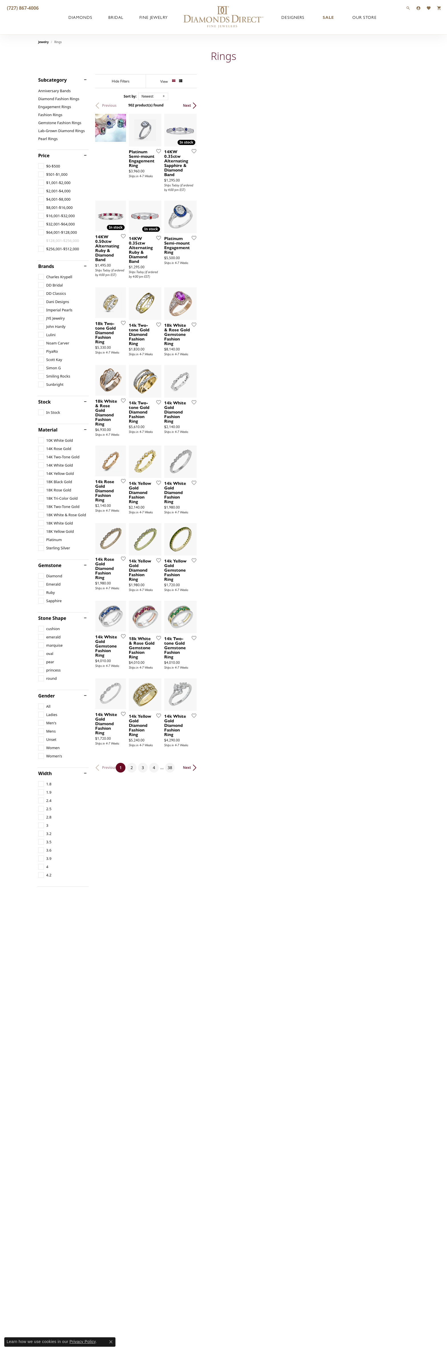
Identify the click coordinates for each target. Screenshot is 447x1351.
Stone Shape (52, 618)
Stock (44, 402)
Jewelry (43, 42)
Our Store (364, 17)
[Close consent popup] (111, 1342)
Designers (292, 17)
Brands (46, 266)
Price (44, 155)
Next (399, 105)
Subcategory (52, 80)
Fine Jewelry (153, 17)
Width (45, 773)
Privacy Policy (83, 1341)
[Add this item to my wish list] (298, 221)
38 (276, 1180)
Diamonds (80, 17)
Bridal (115, 17)
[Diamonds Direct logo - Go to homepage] (223, 17)
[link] (22, 8)
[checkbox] (49, 166)
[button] (408, 8)
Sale (328, 17)
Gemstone (50, 565)
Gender (46, 695)
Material (47, 430)
